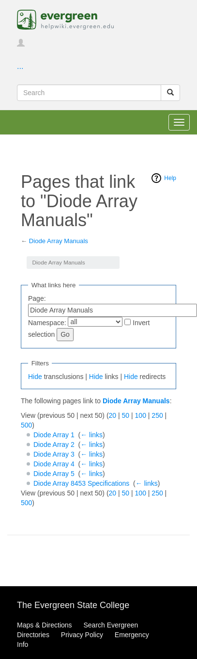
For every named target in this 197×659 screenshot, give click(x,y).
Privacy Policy (82, 635)
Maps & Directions (44, 625)
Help (170, 178)
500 (26, 425)
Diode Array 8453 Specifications (81, 483)
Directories (33, 635)
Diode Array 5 (54, 474)
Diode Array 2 (54, 444)
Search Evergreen (110, 625)
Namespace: (47, 323)
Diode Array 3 (54, 454)
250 (157, 415)
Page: (37, 298)
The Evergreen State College (73, 605)
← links (91, 435)
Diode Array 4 (54, 464)
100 (140, 415)
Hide (35, 376)
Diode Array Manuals (58, 241)
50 (126, 415)
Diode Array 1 (54, 435)
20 (113, 415)
